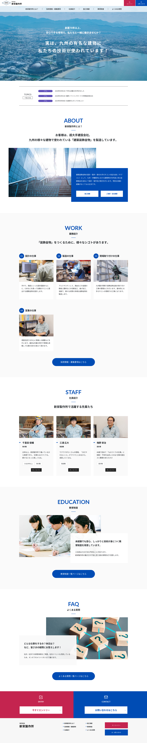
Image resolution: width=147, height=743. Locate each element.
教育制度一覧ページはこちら (73, 570)
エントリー (130, 4)
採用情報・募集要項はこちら (73, 358)
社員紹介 (72, 9)
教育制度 (101, 9)
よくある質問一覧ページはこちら (73, 672)
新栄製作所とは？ (31, 9)
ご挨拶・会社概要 (111, 190)
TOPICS (28, 94)
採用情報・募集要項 (53, 9)
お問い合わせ (141, 4)
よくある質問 (117, 9)
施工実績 (86, 9)
